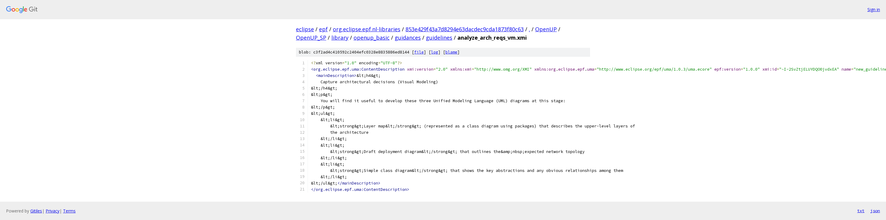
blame (451, 52)
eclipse (305, 29)
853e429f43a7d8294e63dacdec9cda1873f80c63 (464, 29)
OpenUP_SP (311, 37)
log (434, 52)
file (419, 52)
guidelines (439, 37)
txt (860, 210)
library (339, 37)
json (875, 210)
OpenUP (546, 29)
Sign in (873, 9)
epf (323, 29)
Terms (69, 211)
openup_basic (372, 37)
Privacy (52, 211)
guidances (408, 37)
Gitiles (36, 211)
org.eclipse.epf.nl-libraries (366, 29)
